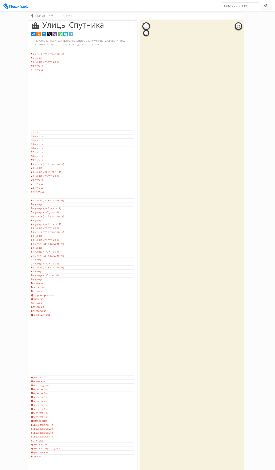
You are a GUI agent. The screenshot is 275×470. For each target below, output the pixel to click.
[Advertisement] (83, 101)
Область (54, 15)
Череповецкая (39, 452)
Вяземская (37, 291)
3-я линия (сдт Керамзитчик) (47, 200)
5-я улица (36, 236)
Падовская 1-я (39, 389)
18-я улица (37, 156)
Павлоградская (40, 385)
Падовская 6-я (39, 409)
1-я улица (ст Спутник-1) (45, 62)
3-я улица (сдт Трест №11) (46, 208)
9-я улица (36, 279)
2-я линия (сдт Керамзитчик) (47, 164)
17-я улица (37, 152)
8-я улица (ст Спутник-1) (45, 275)
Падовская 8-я (39, 417)
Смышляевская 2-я (42, 428)
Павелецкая (38, 381)
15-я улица (37, 144)
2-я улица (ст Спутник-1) (45, 175)
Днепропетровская (42, 295)
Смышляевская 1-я (42, 425)
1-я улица (36, 58)
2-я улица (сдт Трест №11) (46, 172)
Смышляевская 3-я (42, 432)
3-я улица (36, 204)
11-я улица (37, 69)
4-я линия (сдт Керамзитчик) (47, 216)
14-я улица (37, 140)
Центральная (39, 444)
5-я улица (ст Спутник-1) (45, 240)
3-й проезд (37, 191)
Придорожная (39, 420)
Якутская (36, 456)
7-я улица (36, 259)
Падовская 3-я (39, 397)
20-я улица (37, 179)
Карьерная (37, 307)
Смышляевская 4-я (42, 436)
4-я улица (36, 220)
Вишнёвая (37, 283)
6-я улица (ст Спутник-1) (45, 251)
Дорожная (37, 299)
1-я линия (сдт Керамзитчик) (47, 54)
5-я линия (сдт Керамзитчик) (47, 232)
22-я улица (37, 187)
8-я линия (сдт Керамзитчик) (47, 267)
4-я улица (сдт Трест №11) (46, 224)
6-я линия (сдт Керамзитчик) (47, 243)
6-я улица (36, 247)
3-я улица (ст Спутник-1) (45, 212)
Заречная (36, 303)
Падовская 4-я (39, 401)
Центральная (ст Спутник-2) (47, 448)
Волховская (38, 287)
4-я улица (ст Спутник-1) (45, 228)
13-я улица (37, 136)
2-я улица (36, 168)
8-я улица (36, 271)
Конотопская (38, 311)
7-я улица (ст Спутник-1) (45, 263)
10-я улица (37, 66)
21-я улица (37, 183)
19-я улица (37, 160)
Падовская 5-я (39, 405)
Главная (40, 15)
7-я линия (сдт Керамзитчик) (47, 255)
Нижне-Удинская (41, 314)
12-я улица (37, 132)
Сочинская (37, 440)
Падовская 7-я (39, 413)
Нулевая (36, 377)
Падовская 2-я (39, 393)
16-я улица (37, 148)
